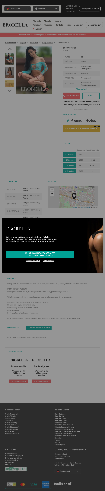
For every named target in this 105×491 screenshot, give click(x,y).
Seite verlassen (48, 261)
